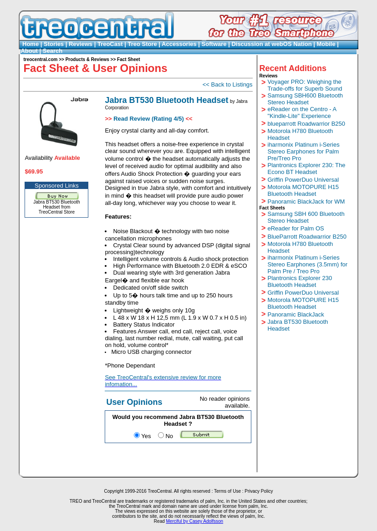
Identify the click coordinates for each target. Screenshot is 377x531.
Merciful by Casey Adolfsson (195, 521)
